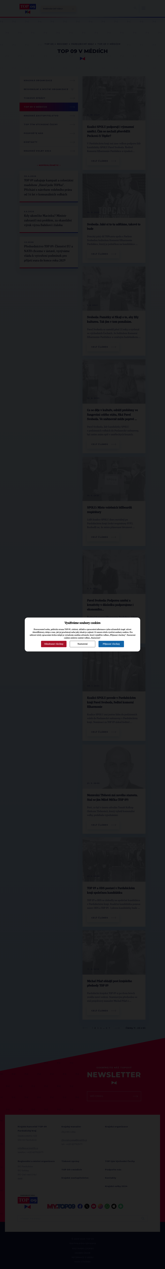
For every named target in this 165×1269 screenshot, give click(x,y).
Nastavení (82, 644)
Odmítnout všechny (53, 644)
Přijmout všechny (111, 644)
